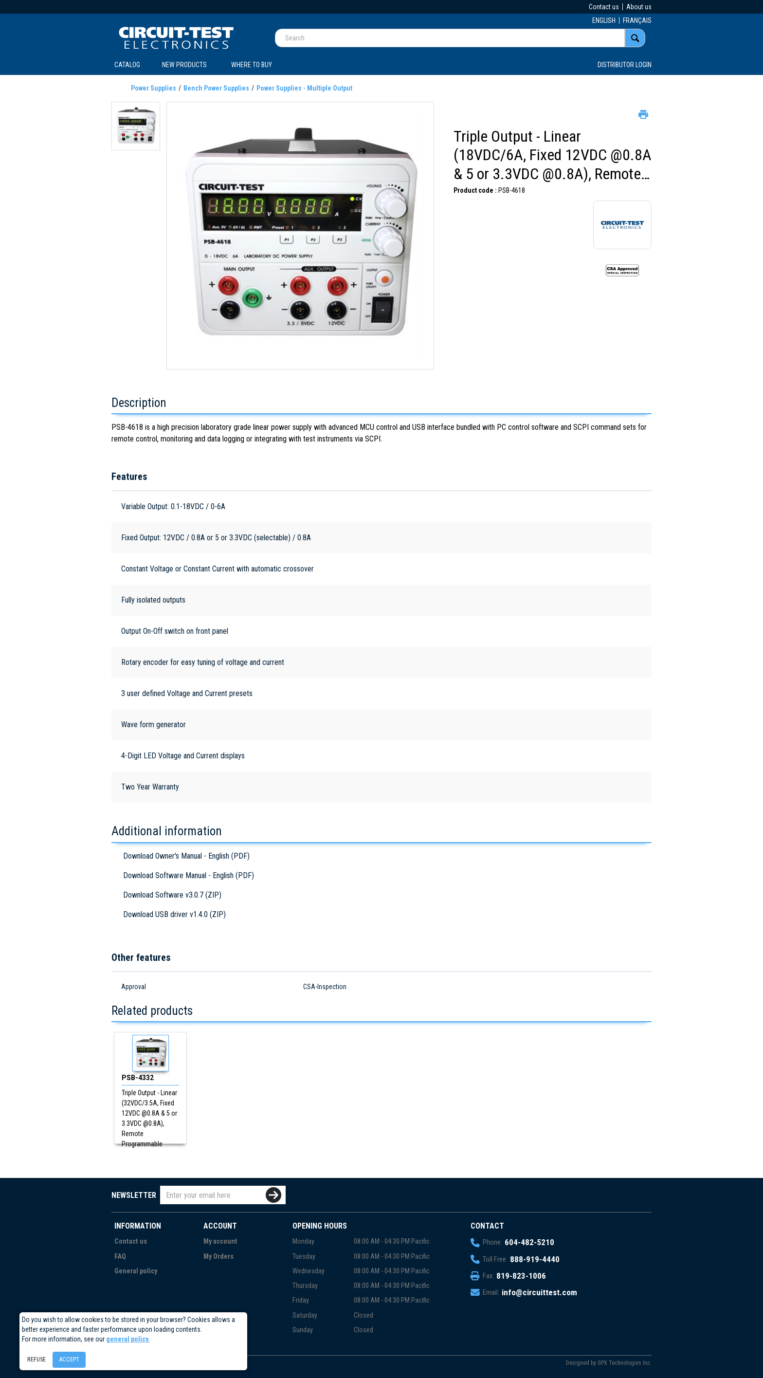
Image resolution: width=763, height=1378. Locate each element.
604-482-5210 (529, 1242)
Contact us (604, 7)
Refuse (36, 1359)
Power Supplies (153, 88)
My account (220, 1241)
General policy (135, 1271)
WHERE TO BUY (251, 65)
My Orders (218, 1256)
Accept (69, 1359)
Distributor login (625, 65)
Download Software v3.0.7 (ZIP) (172, 895)
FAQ (120, 1256)
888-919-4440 (535, 1259)
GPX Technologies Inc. (625, 1363)
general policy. (128, 1339)
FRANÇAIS (637, 20)
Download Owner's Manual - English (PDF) (186, 856)
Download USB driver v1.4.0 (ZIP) (174, 914)
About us (639, 7)
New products (184, 65)
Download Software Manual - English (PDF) (188, 875)
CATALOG (127, 65)
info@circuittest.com (539, 1292)
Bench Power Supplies (216, 88)
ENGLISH (604, 20)
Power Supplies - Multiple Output (304, 88)
